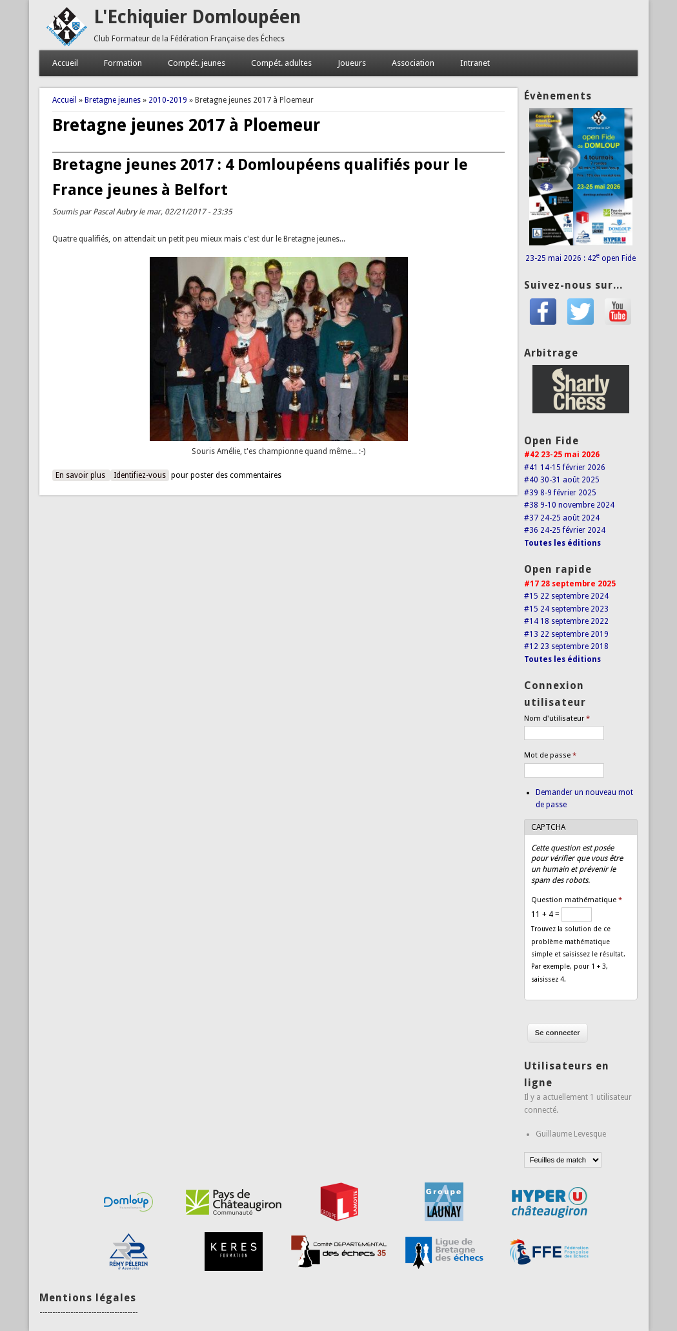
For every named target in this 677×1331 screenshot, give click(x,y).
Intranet (475, 63)
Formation (123, 63)
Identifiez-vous (140, 475)
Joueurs (352, 63)
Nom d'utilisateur (557, 718)
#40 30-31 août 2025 (562, 479)
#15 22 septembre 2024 (566, 596)
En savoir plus (83, 474)
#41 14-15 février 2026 (564, 467)
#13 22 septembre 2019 (566, 634)
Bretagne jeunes (113, 100)
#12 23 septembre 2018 (566, 646)
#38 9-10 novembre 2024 (569, 505)
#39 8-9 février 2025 (560, 492)
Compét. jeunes (196, 63)
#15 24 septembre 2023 (566, 609)
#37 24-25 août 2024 (562, 517)
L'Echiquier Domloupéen (197, 17)
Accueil (65, 63)
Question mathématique (576, 900)
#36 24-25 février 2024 (564, 530)
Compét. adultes (281, 63)
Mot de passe (550, 755)
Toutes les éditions (562, 543)
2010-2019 (167, 100)
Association (413, 63)
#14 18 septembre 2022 (566, 621)
